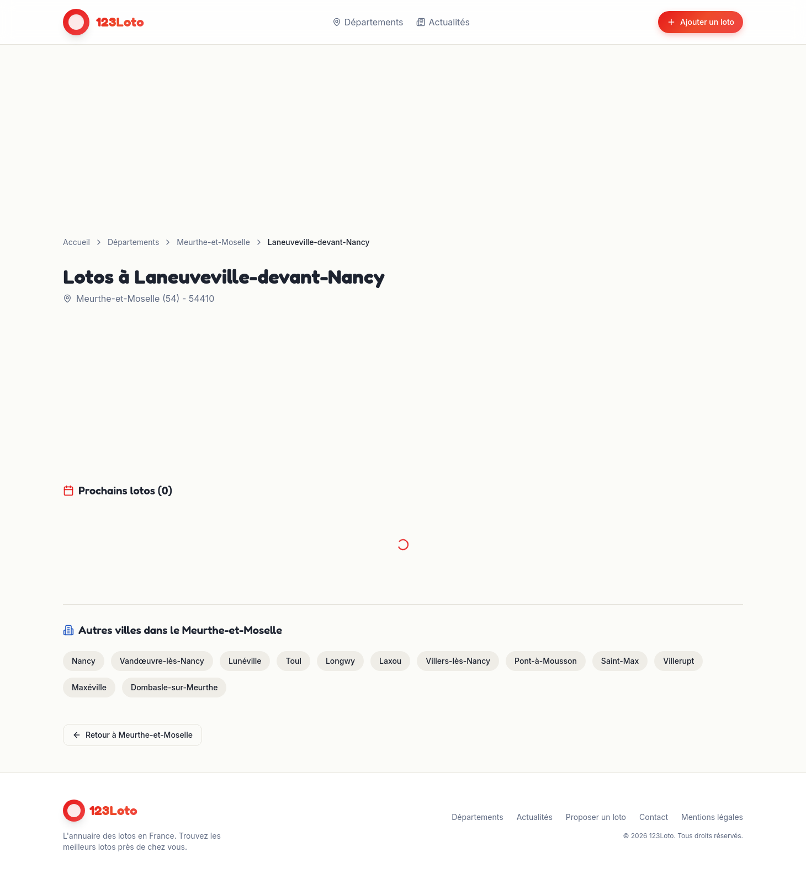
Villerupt (678, 660)
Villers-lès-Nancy (458, 660)
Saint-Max (620, 660)
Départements (368, 22)
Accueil (76, 242)
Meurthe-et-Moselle (213, 242)
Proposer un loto (596, 817)
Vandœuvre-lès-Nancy (162, 660)
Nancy (84, 660)
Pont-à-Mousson (546, 660)
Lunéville (245, 660)
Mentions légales (712, 817)
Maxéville (89, 687)
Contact (653, 817)
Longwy (340, 660)
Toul (293, 660)
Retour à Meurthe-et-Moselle (132, 734)
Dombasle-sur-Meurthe (174, 687)
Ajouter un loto (700, 21)
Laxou (390, 660)
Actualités (442, 22)
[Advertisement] (403, 127)
